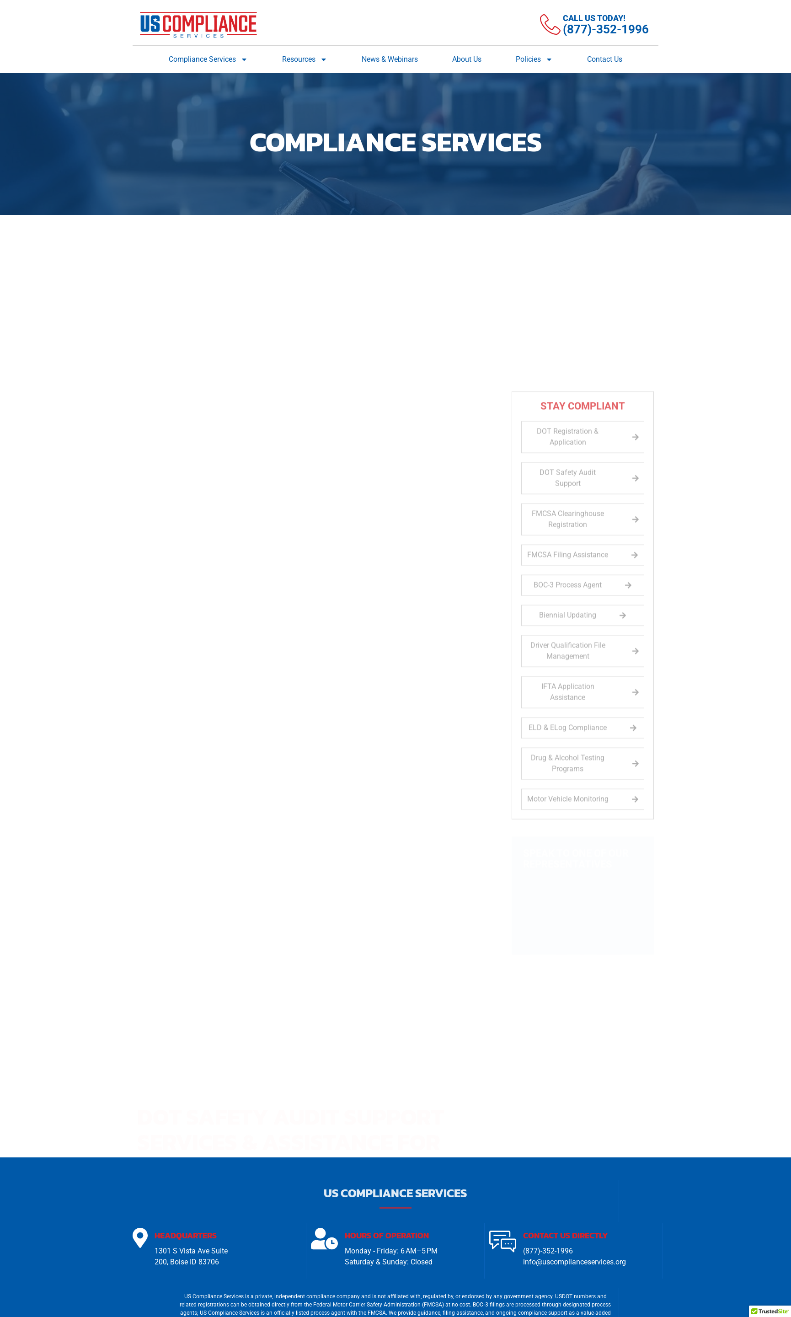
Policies (534, 59)
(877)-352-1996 (548, 1251)
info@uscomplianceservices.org (574, 1262)
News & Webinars (390, 59)
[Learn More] (594, 25)
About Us (466, 59)
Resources (304, 59)
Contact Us (604, 59)
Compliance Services (208, 59)
